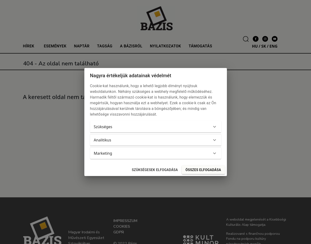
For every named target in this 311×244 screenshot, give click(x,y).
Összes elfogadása (203, 170)
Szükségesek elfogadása (155, 170)
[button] (155, 126)
